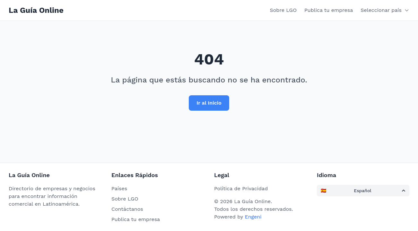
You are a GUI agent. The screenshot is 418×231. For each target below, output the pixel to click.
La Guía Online (36, 10)
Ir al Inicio (209, 103)
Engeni (253, 217)
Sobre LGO (283, 10)
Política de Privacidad (241, 188)
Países (119, 188)
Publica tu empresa (328, 10)
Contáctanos (127, 209)
